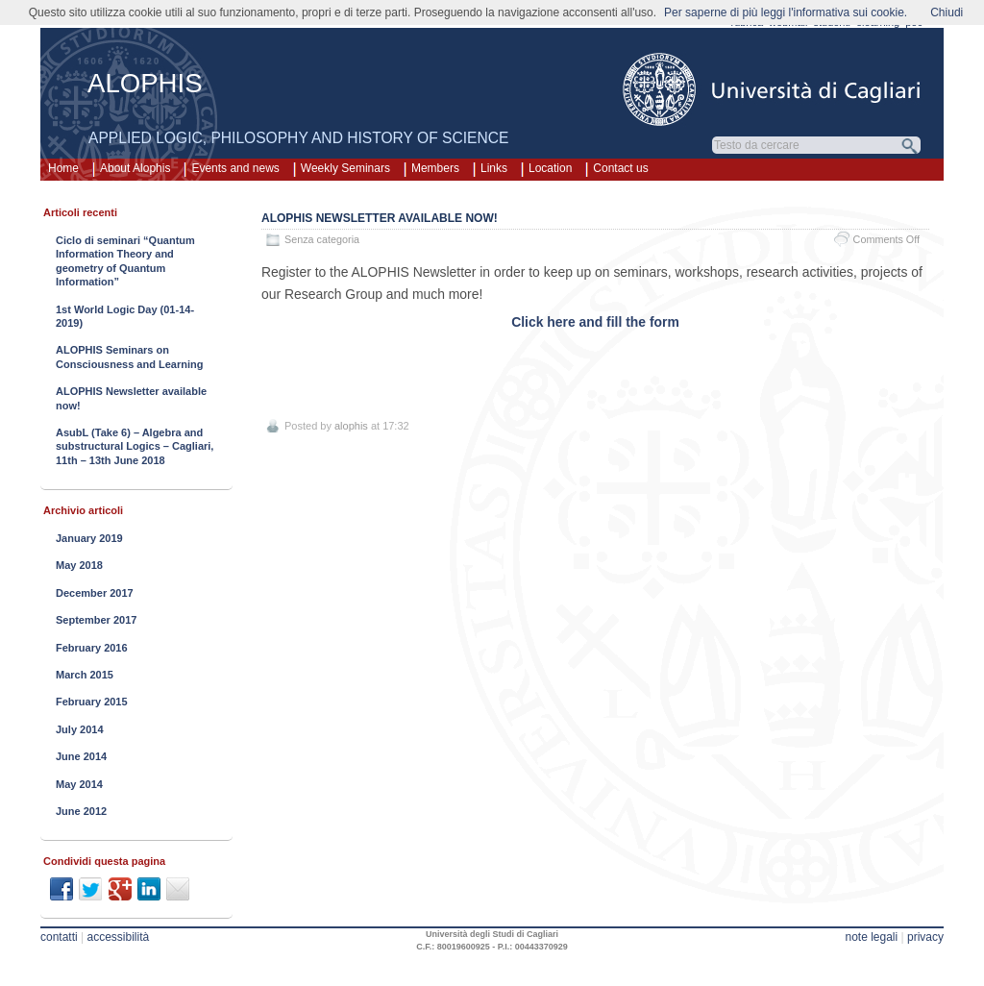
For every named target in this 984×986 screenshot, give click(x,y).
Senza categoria (321, 239)
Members (435, 168)
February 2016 (92, 647)
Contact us (620, 168)
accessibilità (118, 937)
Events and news (235, 168)
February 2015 (92, 701)
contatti (59, 937)
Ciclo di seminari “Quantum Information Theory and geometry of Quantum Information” (125, 260)
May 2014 (79, 784)
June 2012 (81, 811)
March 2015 (84, 674)
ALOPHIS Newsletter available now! (379, 218)
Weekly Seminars (345, 168)
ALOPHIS (145, 83)
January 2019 (89, 538)
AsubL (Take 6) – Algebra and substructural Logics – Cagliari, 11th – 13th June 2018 (134, 446)
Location (550, 168)
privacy (925, 937)
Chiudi (946, 12)
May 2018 (79, 565)
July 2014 (80, 729)
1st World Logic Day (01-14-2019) (125, 316)
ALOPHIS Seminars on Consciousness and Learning (129, 356)
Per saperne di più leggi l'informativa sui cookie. (785, 12)
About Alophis (135, 168)
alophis (351, 425)
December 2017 (95, 593)
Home (63, 168)
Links (493, 168)
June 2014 (81, 756)
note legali (871, 937)
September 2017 (96, 620)
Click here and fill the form (595, 322)
